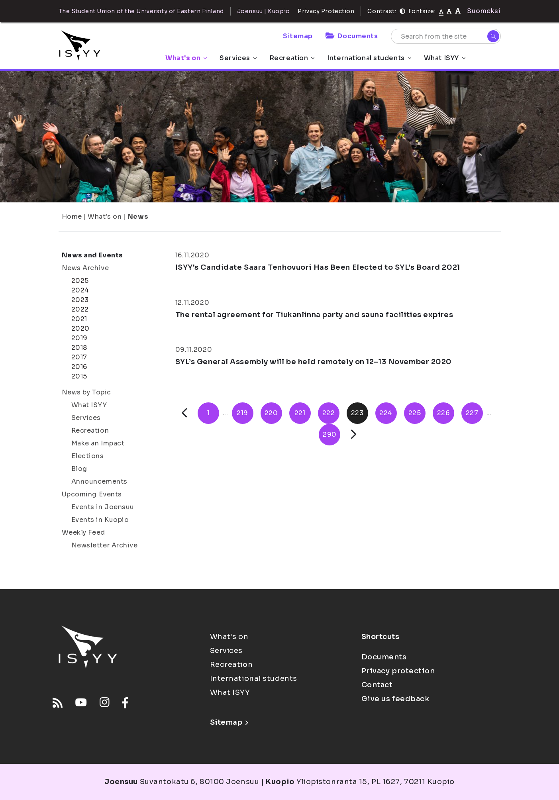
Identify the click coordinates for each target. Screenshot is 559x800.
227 (472, 413)
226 (443, 413)
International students (369, 58)
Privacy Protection (326, 11)
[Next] (353, 434)
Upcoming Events (92, 494)
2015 (79, 376)
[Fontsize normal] (441, 11)
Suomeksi (483, 11)
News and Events (92, 255)
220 (271, 413)
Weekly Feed (83, 532)
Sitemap (298, 36)
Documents (352, 36)
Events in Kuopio (100, 520)
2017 (79, 357)
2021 (79, 319)
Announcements (99, 481)
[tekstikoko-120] (458, 11)
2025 (80, 280)
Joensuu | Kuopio (263, 11)
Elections (87, 456)
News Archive (85, 268)
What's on (186, 58)
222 (328, 413)
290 (330, 434)
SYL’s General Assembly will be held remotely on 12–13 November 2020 (313, 361)
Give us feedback (395, 698)
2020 (80, 328)
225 (414, 413)
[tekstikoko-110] (449, 11)
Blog (79, 469)
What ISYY (444, 58)
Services (238, 58)
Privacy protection (398, 671)
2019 (79, 338)
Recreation (292, 58)
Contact (377, 684)
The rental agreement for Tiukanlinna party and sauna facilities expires (314, 314)
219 (242, 413)
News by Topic (86, 392)
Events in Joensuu (103, 507)
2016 (79, 367)
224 (385, 413)
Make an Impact (98, 443)
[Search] (493, 36)
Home (72, 216)
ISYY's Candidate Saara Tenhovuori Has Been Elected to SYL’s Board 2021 (317, 267)
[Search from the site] (446, 36)
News (137, 216)
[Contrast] (402, 11)
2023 (80, 300)
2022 (80, 309)
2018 (79, 347)
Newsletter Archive (104, 545)
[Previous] (184, 413)
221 (300, 413)
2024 (80, 290)
